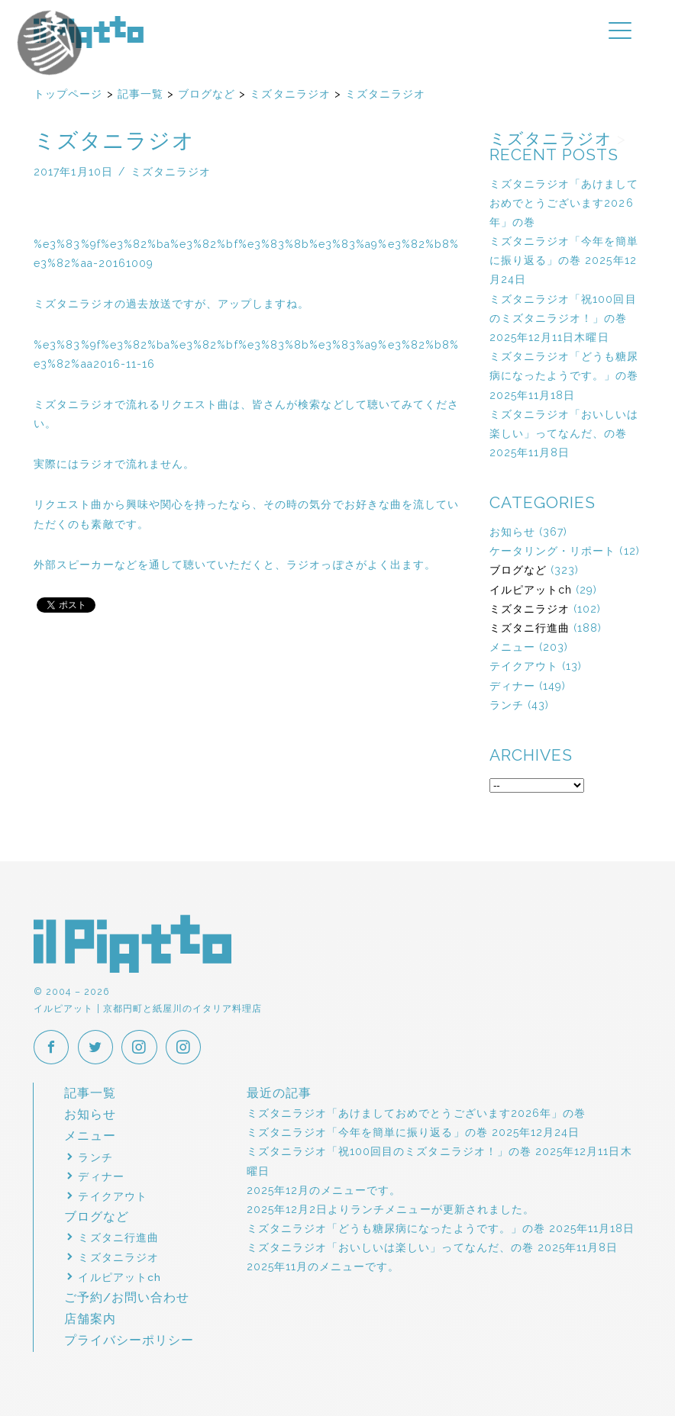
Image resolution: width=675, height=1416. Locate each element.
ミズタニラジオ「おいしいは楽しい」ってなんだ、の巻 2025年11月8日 (564, 433)
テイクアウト (523, 666)
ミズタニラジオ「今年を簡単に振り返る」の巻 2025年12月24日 (564, 260)
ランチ (506, 705)
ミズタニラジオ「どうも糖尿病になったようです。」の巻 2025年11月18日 (564, 375)
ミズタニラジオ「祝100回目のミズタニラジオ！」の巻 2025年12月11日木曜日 (563, 318)
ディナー (512, 686)
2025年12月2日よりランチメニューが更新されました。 (391, 1209)
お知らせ (512, 532)
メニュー (512, 647)
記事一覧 (90, 1093)
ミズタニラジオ (529, 609)
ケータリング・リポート (552, 551)
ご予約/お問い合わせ (127, 1297)
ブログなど (518, 570)
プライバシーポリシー (129, 1341)
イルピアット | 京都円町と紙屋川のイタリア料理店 (89, 32)
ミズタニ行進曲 (529, 628)
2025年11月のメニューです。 (323, 1267)
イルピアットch (530, 590)
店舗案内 (90, 1318)
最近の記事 (279, 1093)
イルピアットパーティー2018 (77, 68)
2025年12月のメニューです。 (324, 1190)
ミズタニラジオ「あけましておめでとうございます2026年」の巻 (564, 203)
